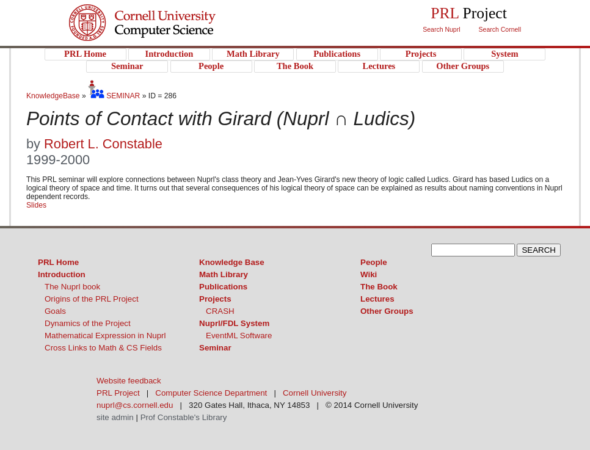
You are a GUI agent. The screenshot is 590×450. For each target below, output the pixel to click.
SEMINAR (114, 96)
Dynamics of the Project (88, 323)
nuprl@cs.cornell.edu (135, 405)
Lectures (377, 298)
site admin (115, 417)
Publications (223, 286)
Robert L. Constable (103, 143)
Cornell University (167, 11)
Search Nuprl (441, 29)
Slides (36, 205)
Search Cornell (500, 29)
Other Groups (386, 311)
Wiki (368, 274)
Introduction (62, 274)
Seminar (215, 347)
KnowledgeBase (54, 96)
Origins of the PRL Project (92, 298)
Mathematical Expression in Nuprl (105, 335)
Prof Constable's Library (183, 417)
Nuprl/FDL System (234, 323)
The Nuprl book (72, 286)
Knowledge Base (231, 262)
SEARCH (539, 250)
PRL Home (58, 262)
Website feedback (129, 380)
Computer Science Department (211, 392)
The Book (379, 286)
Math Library (223, 274)
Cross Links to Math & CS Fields (103, 347)
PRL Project (167, 34)
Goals (55, 311)
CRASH (220, 311)
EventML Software (239, 335)
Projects (215, 298)
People (373, 262)
